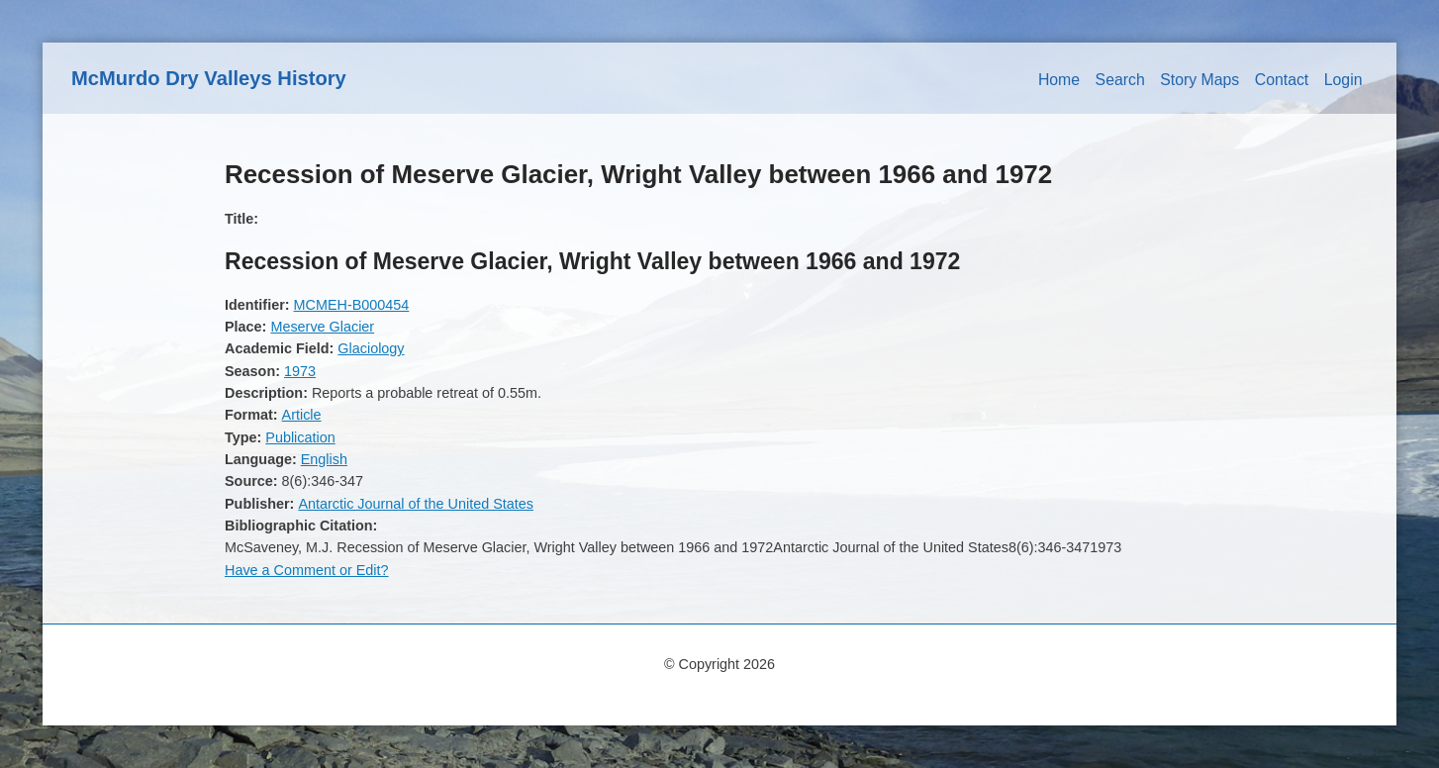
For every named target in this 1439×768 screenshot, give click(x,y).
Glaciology (370, 348)
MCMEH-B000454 (352, 305)
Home (1059, 79)
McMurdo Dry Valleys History (208, 78)
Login (1343, 79)
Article (302, 415)
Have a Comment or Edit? (307, 570)
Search (1120, 79)
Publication (300, 437)
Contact (1282, 79)
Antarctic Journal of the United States (415, 504)
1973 (300, 371)
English (324, 459)
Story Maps (1199, 79)
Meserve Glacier (322, 327)
